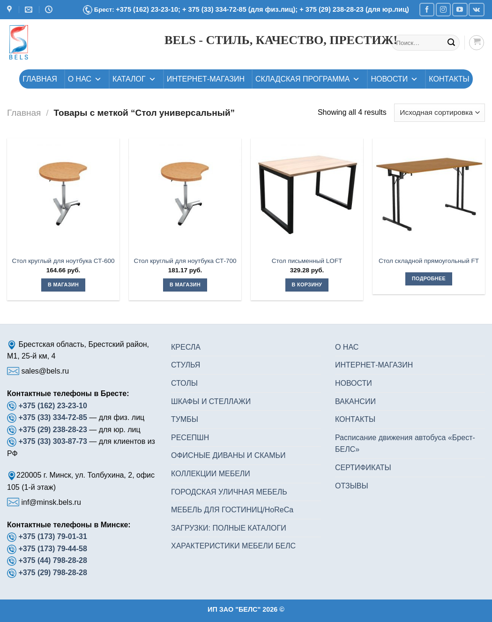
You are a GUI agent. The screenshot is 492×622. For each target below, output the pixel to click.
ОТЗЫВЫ (351, 486)
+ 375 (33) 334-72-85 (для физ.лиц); (240, 9)
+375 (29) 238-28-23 (52, 430)
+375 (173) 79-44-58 (52, 549)
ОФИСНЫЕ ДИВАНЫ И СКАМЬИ (228, 455)
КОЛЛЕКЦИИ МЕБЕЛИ (210, 474)
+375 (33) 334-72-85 (53, 417)
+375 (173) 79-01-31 (52, 536)
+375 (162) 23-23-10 (52, 406)
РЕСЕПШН (190, 438)
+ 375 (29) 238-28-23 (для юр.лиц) (354, 9)
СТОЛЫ (184, 383)
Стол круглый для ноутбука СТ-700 (185, 260)
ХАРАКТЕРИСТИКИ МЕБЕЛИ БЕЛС (233, 546)
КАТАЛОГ (134, 79)
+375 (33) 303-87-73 (52, 441)
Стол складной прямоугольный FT (429, 260)
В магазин (63, 284)
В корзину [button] (307, 284)
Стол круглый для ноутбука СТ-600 (63, 260)
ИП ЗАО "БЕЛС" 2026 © (246, 609)
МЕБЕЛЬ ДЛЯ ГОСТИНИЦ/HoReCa (232, 510)
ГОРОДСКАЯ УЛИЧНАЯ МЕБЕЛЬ (229, 492)
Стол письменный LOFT (307, 260)
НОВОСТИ (394, 79)
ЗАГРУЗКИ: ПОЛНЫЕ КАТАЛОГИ (228, 528)
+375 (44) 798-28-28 (52, 560)
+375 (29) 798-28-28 (52, 573)
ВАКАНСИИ (355, 401)
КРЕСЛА (186, 347)
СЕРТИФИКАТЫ (363, 468)
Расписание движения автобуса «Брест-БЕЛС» (405, 444)
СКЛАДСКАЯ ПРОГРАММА (307, 79)
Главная (24, 113)
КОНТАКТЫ (449, 79)
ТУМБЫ (184, 419)
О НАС (85, 79)
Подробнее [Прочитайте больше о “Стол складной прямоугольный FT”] (429, 278)
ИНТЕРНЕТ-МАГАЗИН (206, 79)
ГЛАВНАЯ (39, 79)
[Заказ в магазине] (439, 113)
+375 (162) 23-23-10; (148, 9)
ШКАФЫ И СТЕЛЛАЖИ (211, 401)
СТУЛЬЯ (185, 365)
